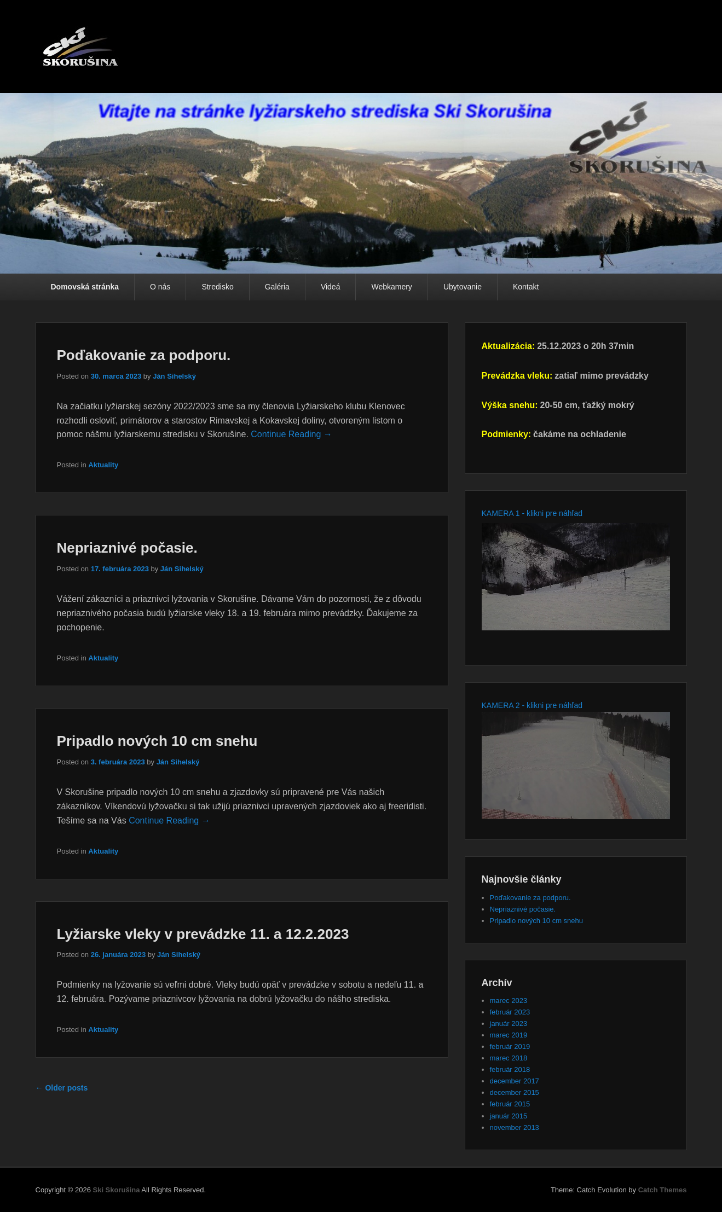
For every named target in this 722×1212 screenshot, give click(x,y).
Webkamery (391, 286)
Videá (330, 286)
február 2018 (510, 1069)
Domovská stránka (85, 286)
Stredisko (217, 286)
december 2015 (514, 1092)
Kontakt (526, 286)
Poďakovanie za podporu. (144, 355)
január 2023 (509, 1023)
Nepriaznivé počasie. (127, 548)
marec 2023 (509, 1000)
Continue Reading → (291, 434)
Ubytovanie (462, 286)
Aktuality (103, 465)
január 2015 (509, 1116)
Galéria (277, 286)
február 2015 (510, 1104)
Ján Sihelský (174, 376)
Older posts (62, 1087)
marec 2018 (509, 1058)
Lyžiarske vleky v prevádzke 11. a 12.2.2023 (203, 934)
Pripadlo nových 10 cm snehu (157, 741)
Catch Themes (662, 1190)
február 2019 (510, 1046)
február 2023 (510, 1012)
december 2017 (514, 1081)
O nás (160, 286)
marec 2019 (509, 1035)
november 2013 (514, 1127)
